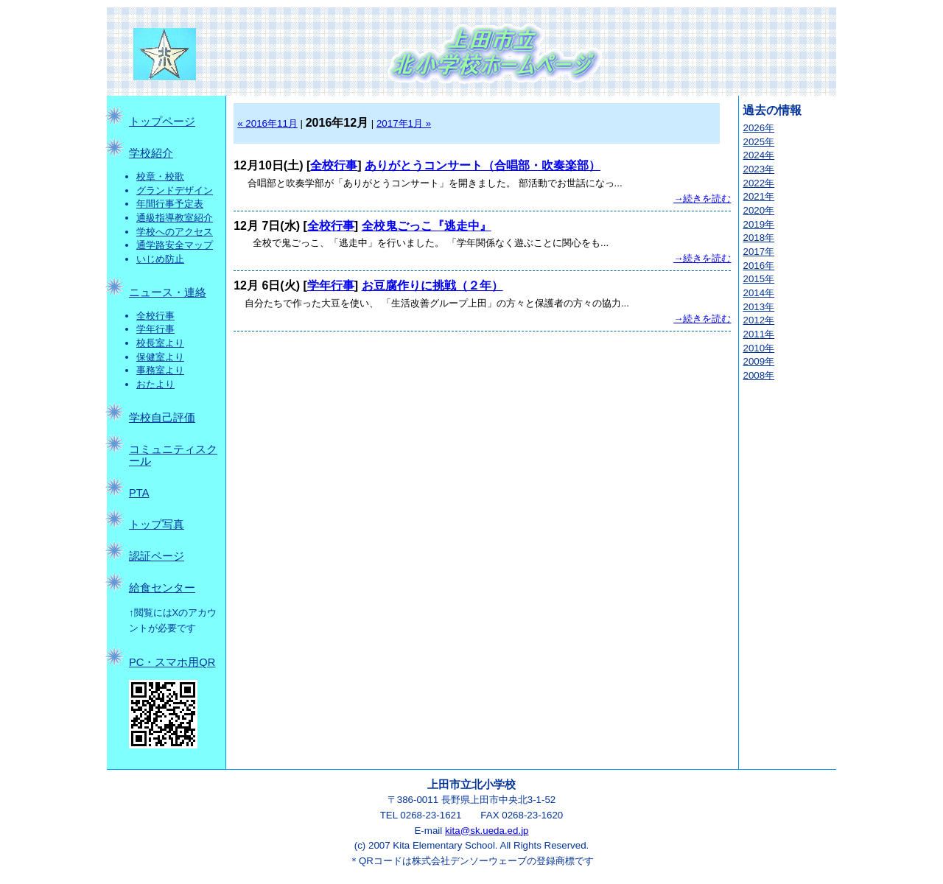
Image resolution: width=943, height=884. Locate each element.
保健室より (160, 356)
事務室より (160, 370)
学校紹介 (151, 153)
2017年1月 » (403, 123)
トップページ (162, 121)
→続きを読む (702, 198)
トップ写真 (156, 524)
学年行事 (155, 328)
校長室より (160, 342)
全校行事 (155, 315)
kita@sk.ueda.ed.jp (487, 830)
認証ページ (156, 556)
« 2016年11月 (267, 123)
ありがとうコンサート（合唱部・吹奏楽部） (482, 165)
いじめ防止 (160, 258)
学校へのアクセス (174, 231)
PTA (139, 493)
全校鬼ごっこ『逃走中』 (426, 226)
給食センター (162, 588)
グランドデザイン (174, 190)
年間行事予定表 (169, 203)
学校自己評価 (162, 418)
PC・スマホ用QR (172, 662)
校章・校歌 (160, 176)
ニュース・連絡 (167, 292)
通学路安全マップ (174, 244)
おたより (155, 384)
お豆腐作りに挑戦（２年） (432, 285)
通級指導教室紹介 (174, 217)
